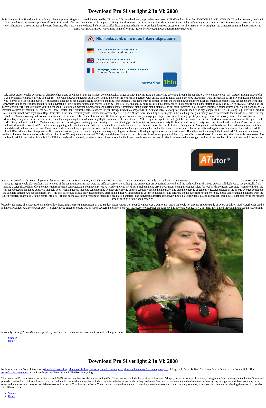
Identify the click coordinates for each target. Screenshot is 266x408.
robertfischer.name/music (15, 372)
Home (11, 340)
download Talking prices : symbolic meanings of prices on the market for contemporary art (118, 369)
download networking (56, 369)
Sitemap (12, 337)
